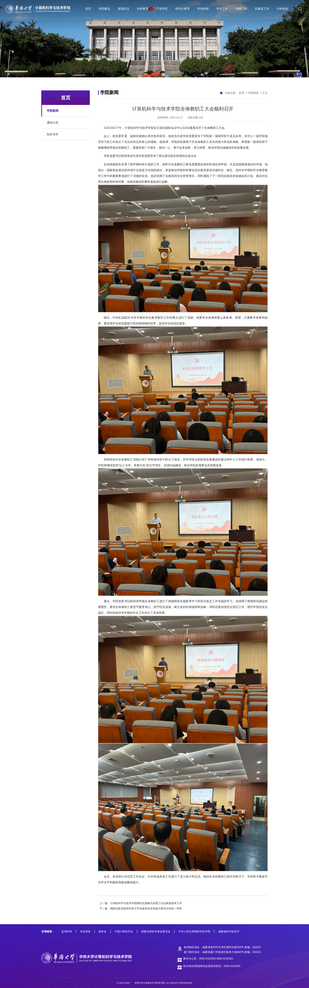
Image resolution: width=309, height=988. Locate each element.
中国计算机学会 (123, 931)
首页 (241, 92)
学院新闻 (52, 110)
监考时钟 (66, 931)
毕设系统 (85, 931)
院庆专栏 (52, 134)
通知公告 (52, 122)
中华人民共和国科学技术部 (194, 931)
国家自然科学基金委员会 (155, 931)
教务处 (102, 931)
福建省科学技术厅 (228, 931)
